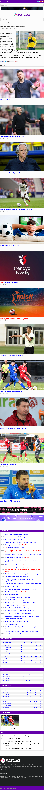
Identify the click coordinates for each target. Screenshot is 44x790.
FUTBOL (7, 22)
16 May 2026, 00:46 (5, 284)
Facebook (39, 1)
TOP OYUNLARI (12, 776)
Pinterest (43, 1)
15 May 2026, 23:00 (5, 393)
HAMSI (41, 712)
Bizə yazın (14, 1)
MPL (6, 776)
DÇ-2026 (11, 777)
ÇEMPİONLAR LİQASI (37, 776)
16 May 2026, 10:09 (5, 211)
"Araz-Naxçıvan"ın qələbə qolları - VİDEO (11, 728)
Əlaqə (8, 1)
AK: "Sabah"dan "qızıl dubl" (13, 738)
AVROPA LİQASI (4, 777)
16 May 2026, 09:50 (5, 247)
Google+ (41, 1)
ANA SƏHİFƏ (2, 22)
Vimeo (7, 769)
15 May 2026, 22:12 (5, 466)
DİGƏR (21, 777)
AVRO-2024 (16, 777)
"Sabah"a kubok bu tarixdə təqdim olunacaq (18, 741)
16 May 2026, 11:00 (5, 138)
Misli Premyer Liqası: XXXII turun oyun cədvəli (18, 748)
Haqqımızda (2, 1)
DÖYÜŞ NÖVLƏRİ (21, 776)
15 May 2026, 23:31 (5, 357)
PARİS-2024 (28, 776)
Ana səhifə (2, 788)
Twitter (38, 1)
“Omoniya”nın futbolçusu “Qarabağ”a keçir (17, 736)
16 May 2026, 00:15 (5, 320)
